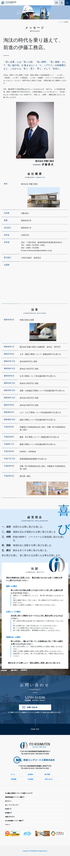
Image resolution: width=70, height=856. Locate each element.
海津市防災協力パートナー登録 (13, 797)
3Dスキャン (8, 801)
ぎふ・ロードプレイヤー (12, 805)
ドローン (7, 824)
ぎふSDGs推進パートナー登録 (13, 820)
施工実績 (47, 774)
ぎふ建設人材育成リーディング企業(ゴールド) (17, 793)
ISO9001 (7, 809)
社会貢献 (30, 779)
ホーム (60, 22)
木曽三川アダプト (10, 817)
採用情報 (13, 779)
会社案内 (30, 774)
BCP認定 (7, 813)
